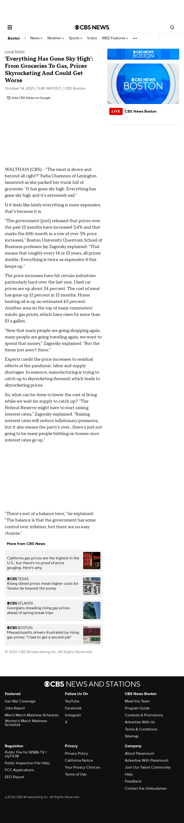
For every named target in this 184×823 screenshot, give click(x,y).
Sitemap (131, 736)
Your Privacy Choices (82, 767)
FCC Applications (19, 770)
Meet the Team (137, 701)
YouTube (72, 701)
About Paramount (139, 753)
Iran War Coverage (20, 701)
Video (92, 38)
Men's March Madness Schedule (31, 715)
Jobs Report (15, 708)
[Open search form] (172, 27)
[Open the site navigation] (36, 27)
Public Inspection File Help (27, 763)
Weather (55, 38)
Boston (14, 38)
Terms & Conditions (141, 729)
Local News (15, 51)
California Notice (79, 760)
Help (129, 774)
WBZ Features (115, 38)
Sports (75, 38)
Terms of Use (75, 774)
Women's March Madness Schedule (26, 723)
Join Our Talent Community (148, 767)
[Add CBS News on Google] (29, 98)
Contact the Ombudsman (146, 788)
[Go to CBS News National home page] (92, 27)
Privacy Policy (76, 753)
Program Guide (137, 708)
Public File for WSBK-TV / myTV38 (26, 754)
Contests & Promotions (144, 715)
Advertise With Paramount (146, 760)
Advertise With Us (140, 722)
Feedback (133, 781)
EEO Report (14, 777)
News (36, 38)
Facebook (73, 708)
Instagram (73, 715)
